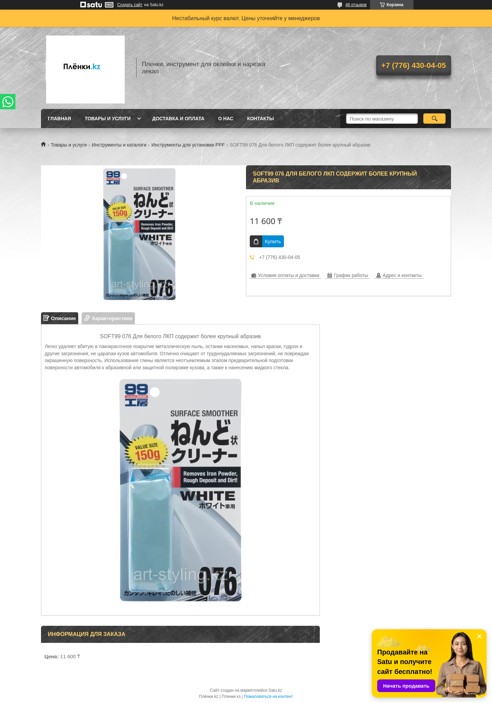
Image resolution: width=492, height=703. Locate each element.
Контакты (260, 118)
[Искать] (434, 118)
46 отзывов (356, 4)
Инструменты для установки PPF (188, 145)
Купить (273, 241)
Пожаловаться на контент (268, 696)
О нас (225, 118)
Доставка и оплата (178, 118)
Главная (59, 118)
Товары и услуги (108, 118)
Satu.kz (275, 690)
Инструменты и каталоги (119, 145)
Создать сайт (129, 4)
